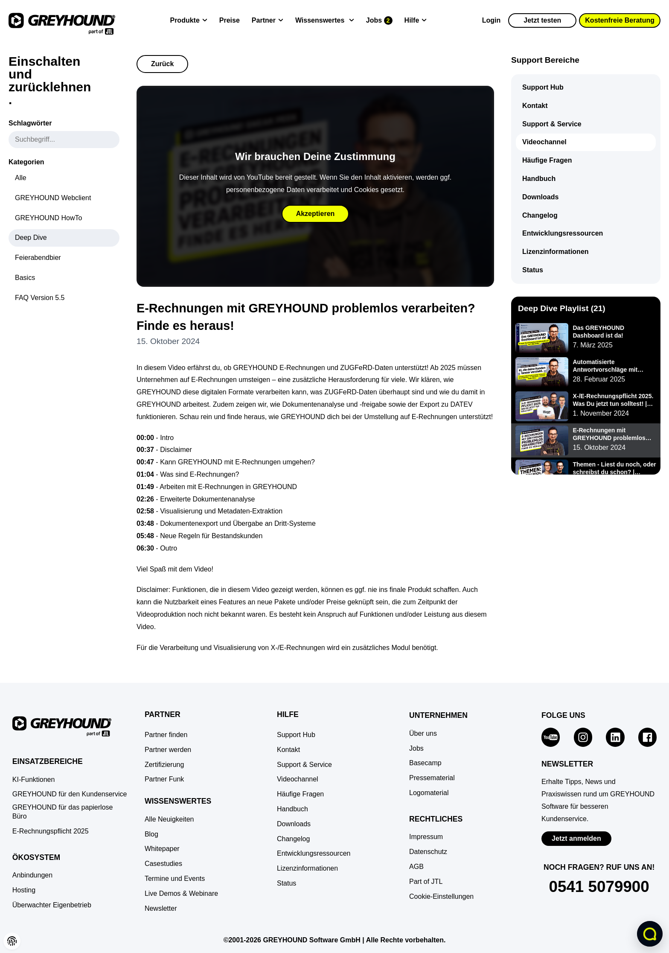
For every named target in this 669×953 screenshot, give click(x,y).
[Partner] (267, 21)
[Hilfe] (415, 21)
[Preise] (229, 21)
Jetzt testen (542, 20)
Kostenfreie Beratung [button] (619, 20)
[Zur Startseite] (62, 20)
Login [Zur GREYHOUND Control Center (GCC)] (491, 20)
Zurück (162, 63)
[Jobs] (379, 21)
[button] (441, 896)
